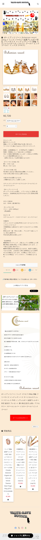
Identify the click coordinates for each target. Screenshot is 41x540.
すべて (8, 270)
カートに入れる (21, 134)
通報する (35, 426)
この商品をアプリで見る (20, 285)
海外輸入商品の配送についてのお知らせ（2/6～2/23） (21, 279)
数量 (4, 125)
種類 (4, 120)
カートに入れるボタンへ (20, 418)
